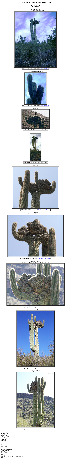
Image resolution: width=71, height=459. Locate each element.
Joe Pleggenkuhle (45, 68)
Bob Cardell (40, 209)
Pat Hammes (47, 209)
